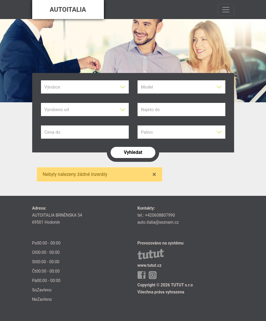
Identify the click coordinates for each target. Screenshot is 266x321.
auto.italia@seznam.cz (158, 222)
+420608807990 (160, 215)
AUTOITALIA (68, 9)
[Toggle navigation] (226, 10)
